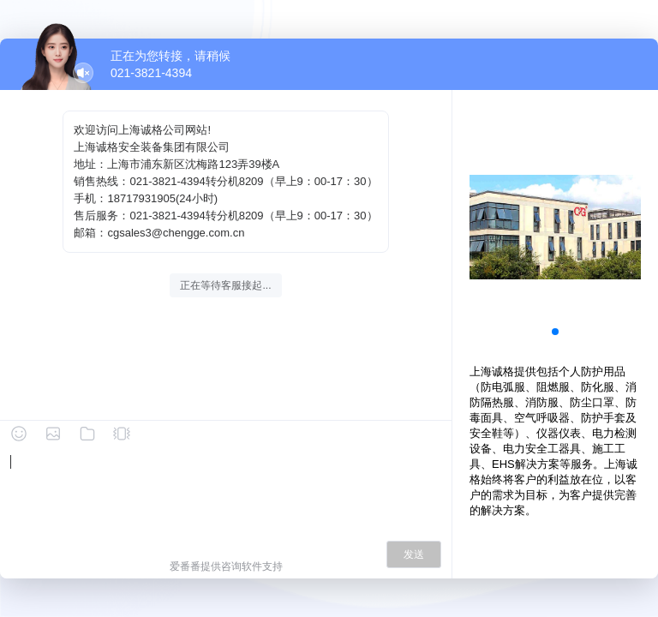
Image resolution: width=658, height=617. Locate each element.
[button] (555, 331)
